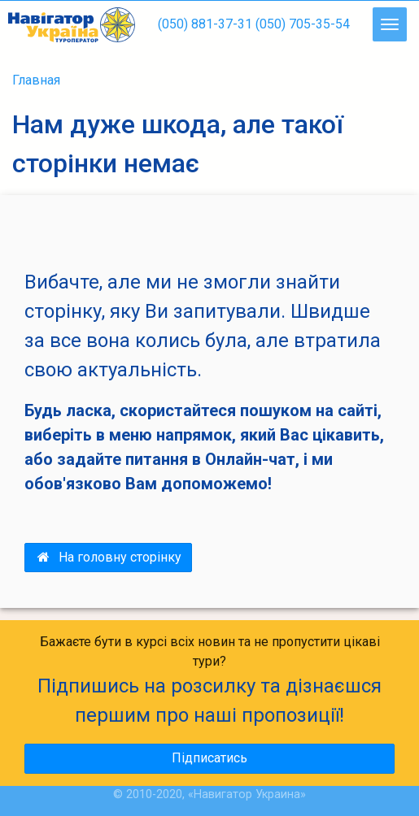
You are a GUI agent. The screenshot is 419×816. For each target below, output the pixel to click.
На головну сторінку (108, 557)
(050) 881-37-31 (205, 24)
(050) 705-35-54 (302, 24)
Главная (36, 80)
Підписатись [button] (209, 758)
